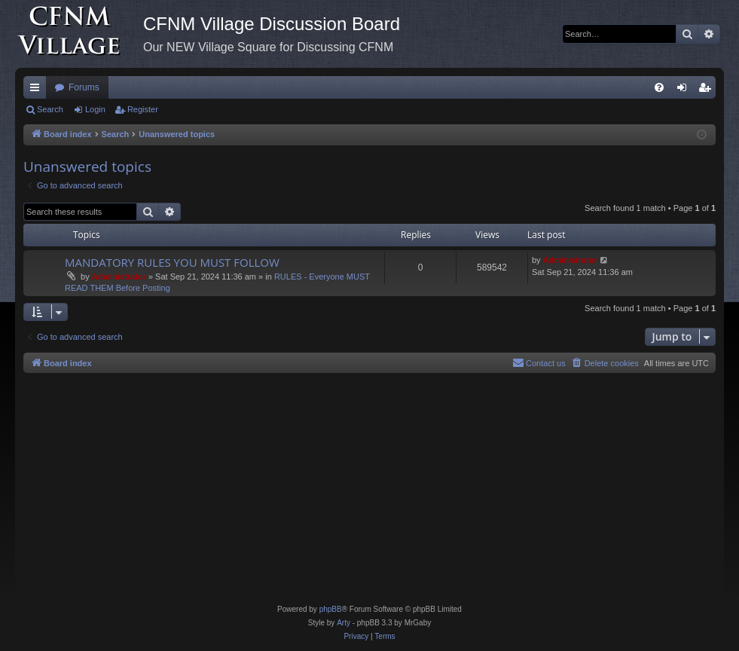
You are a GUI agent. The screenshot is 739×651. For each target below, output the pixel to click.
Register (142, 109)
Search (50, 109)
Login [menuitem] (685, 90)
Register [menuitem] (708, 90)
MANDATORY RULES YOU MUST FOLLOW (172, 262)
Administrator (119, 276)
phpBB (330, 609)
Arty (343, 623)
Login (95, 109)
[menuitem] (659, 87)
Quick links (37, 90)
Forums (84, 87)
